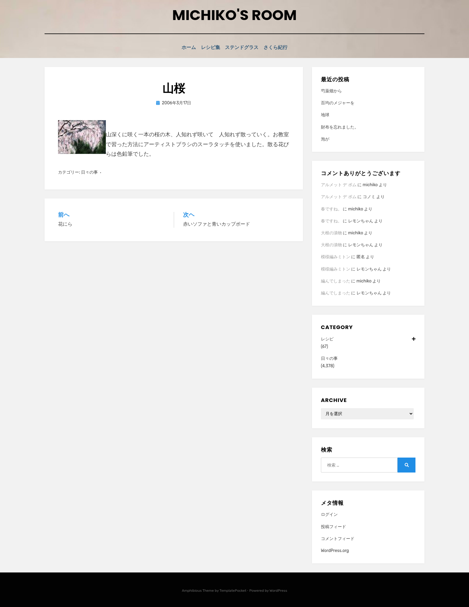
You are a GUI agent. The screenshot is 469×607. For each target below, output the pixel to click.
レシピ (368, 338)
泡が (325, 138)
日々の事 (89, 171)
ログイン (329, 513)
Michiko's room (234, 15)
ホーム (183, 47)
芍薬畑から (331, 90)
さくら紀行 (281, 47)
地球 (325, 114)
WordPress (278, 590)
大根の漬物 (331, 232)
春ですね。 (331, 208)
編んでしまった (335, 280)
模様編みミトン (335, 256)
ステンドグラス (244, 47)
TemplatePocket (233, 590)
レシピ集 (209, 47)
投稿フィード (333, 525)
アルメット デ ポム (339, 184)
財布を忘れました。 (340, 126)
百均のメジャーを (337, 102)
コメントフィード (337, 538)
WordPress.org (335, 550)
